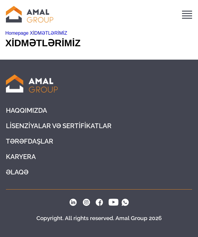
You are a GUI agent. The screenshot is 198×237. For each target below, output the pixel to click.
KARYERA (21, 156)
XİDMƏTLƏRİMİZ (48, 33)
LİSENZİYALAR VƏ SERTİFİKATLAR (59, 126)
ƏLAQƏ (17, 172)
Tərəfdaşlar (29, 141)
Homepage (17, 33)
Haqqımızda (26, 110)
